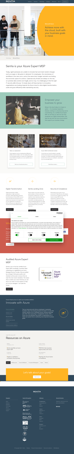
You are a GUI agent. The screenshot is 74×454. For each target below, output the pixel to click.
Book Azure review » (53, 164)
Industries (35, 3)
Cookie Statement (22, 228)
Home (7, 416)
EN (58, 3)
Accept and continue (54, 239)
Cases (41, 382)
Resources (54, 3)
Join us (7, 422)
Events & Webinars (23, 382)
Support (7, 425)
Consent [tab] (19, 216)
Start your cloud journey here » (21, 164)
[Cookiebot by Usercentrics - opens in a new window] (57, 213)
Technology (42, 3)
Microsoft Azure (16, 58)
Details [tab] (37, 216)
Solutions (30, 3)
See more (9, 289)
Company (48, 3)
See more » (9, 209)
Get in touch (37, 396)
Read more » (10, 244)
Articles (46, 382)
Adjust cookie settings (36, 239)
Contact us (65, 3)
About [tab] (54, 216)
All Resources (14, 382)
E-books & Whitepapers (33, 382)
